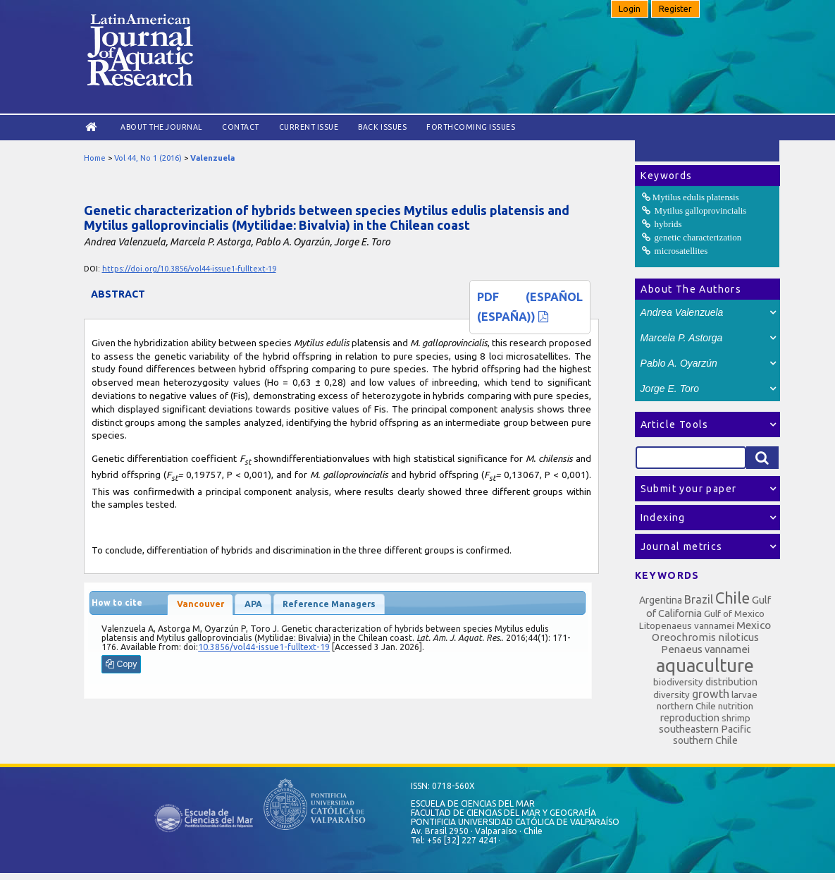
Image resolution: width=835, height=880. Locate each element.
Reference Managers (329, 604)
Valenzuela (212, 158)
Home (95, 158)
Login (630, 8)
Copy (121, 664)
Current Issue (309, 127)
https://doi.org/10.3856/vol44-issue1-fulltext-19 (189, 268)
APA (253, 604)
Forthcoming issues (470, 127)
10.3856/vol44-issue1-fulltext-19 (264, 647)
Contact (240, 127)
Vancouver (200, 604)
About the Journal (161, 127)
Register (675, 8)
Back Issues (382, 127)
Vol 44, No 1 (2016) (148, 158)
